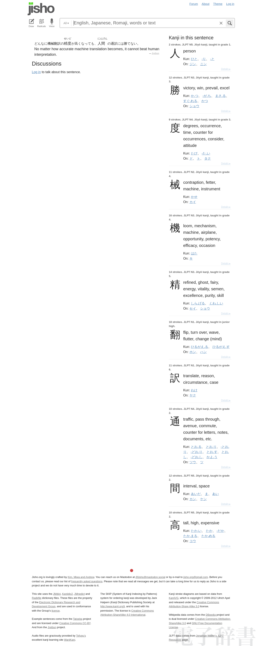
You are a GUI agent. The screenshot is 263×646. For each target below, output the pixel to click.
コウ (192, 541)
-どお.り (196, 452)
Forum (193, 4)
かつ (204, 101)
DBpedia (211, 614)
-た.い (206, 153)
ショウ (194, 106)
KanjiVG (174, 597)
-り (204, 59)
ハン (203, 352)
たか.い (196, 530)
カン (192, 499)
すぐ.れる (190, 101)
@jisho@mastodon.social (150, 577)
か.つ (194, 95)
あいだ (196, 494)
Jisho (41, 8)
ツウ (192, 462)
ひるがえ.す (221, 346)
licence (56, 610)
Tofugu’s (81, 635)
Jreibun (155, 53)
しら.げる (198, 303)
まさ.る (220, 95)
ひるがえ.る (199, 346)
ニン (203, 64)
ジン (192, 64)
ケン (203, 499)
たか (209, 530)
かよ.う (211, 457)
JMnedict (79, 593)
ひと (194, 59)
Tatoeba (77, 618)
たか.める (208, 536)
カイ (192, 202)
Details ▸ (226, 69)
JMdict (57, 593)
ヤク (192, 395)
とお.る (196, 446)
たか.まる (190, 536)
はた (194, 253)
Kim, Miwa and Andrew (81, 577)
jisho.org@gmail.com (195, 577)
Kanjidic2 (67, 593)
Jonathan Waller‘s (206, 635)
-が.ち (207, 95)
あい (215, 494)
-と (212, 59)
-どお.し (196, 457)
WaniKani (69, 639)
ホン (192, 352)
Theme (218, 4)
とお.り (211, 446)
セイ (192, 308)
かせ (194, 196)
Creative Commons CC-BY (74, 623)
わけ (194, 390)
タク (207, 158)
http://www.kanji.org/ (112, 606)
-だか (220, 530)
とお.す (211, 452)
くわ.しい (216, 303)
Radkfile (36, 597)
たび (194, 153)
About (206, 4)
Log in (230, 4)
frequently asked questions (86, 581)
